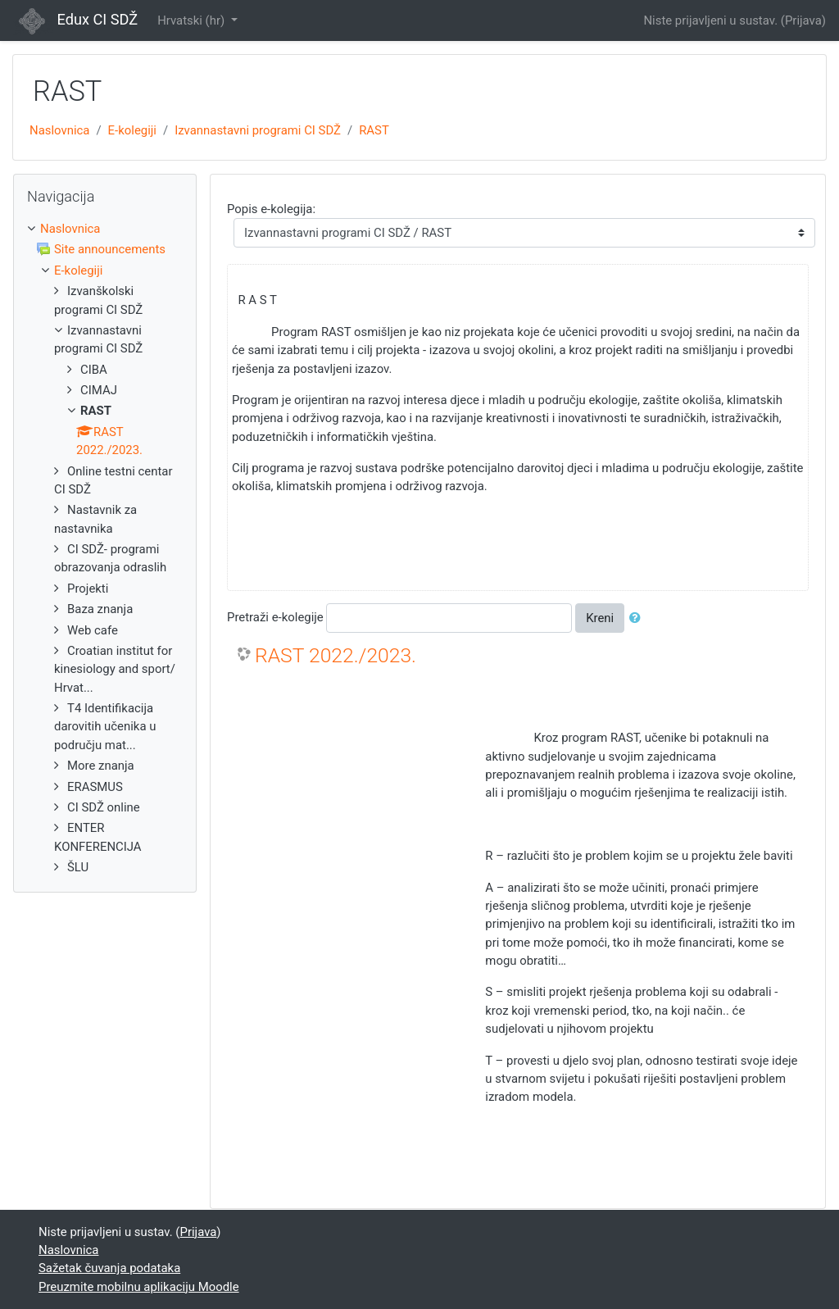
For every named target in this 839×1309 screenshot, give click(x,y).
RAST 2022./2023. (335, 655)
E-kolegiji (132, 130)
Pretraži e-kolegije (275, 617)
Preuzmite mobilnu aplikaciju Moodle (139, 1286)
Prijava (803, 20)
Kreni (600, 618)
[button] (638, 618)
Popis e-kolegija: (271, 209)
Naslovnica (59, 130)
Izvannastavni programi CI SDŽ (258, 130)
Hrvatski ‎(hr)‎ (192, 20)
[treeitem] (105, 229)
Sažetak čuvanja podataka (109, 1268)
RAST (374, 130)
